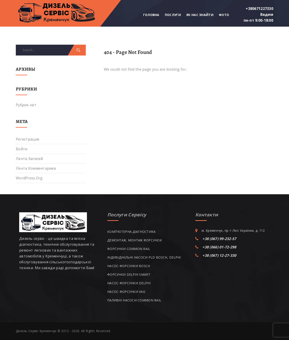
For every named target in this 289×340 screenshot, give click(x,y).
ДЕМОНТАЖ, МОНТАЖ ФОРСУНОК (134, 240)
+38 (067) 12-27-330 (219, 255)
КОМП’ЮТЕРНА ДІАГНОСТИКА (131, 231)
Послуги (173, 15)
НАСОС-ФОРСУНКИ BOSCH (128, 266)
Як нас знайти (199, 15)
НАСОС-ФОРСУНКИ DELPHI (129, 283)
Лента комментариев (36, 168)
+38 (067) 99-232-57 (219, 238)
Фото (224, 15)
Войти (21, 148)
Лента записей (29, 158)
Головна (151, 15)
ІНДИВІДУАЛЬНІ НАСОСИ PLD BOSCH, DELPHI (144, 257)
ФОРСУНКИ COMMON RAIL (128, 249)
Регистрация (27, 139)
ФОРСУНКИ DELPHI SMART (128, 274)
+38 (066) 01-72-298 (219, 247)
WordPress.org (29, 178)
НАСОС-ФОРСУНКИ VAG (126, 291)
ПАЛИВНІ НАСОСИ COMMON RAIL (134, 300)
